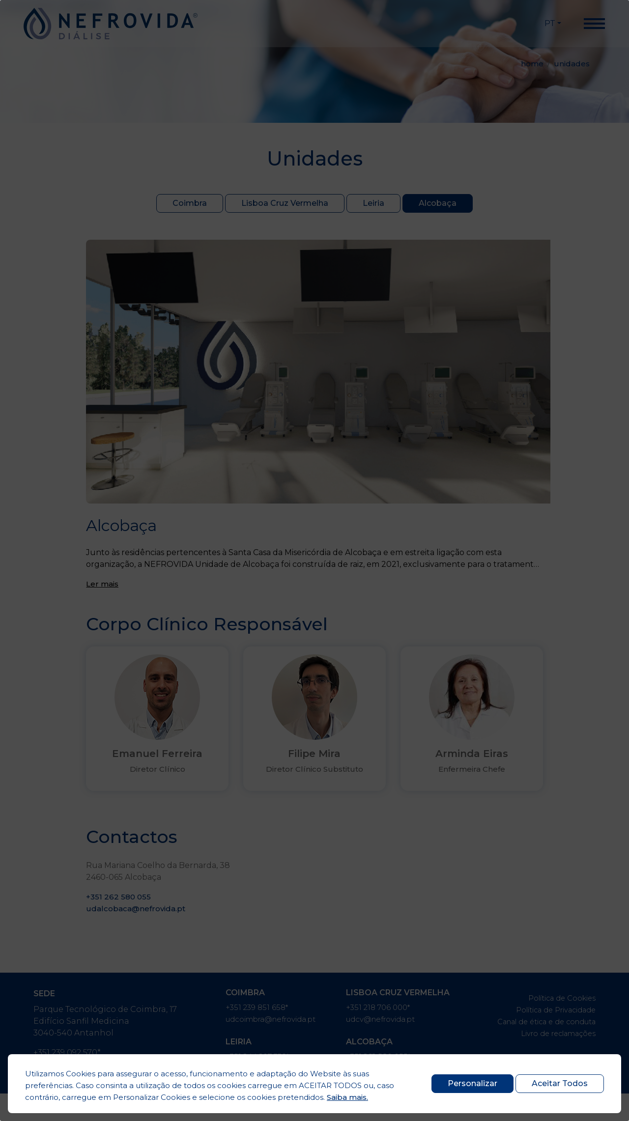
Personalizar (466, 1083)
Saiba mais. (347, 1097)
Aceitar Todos (560, 1083)
